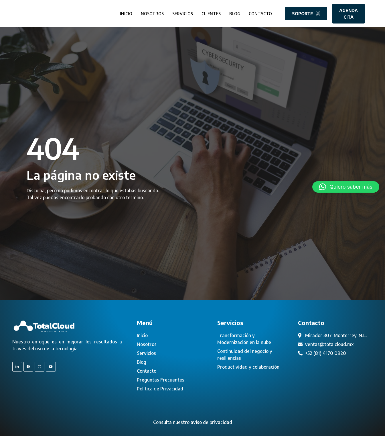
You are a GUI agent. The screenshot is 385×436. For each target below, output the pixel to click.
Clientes (209, 13)
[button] (345, 187)
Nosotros (148, 13)
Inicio (122, 13)
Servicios (180, 13)
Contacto (260, 13)
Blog (234, 13)
